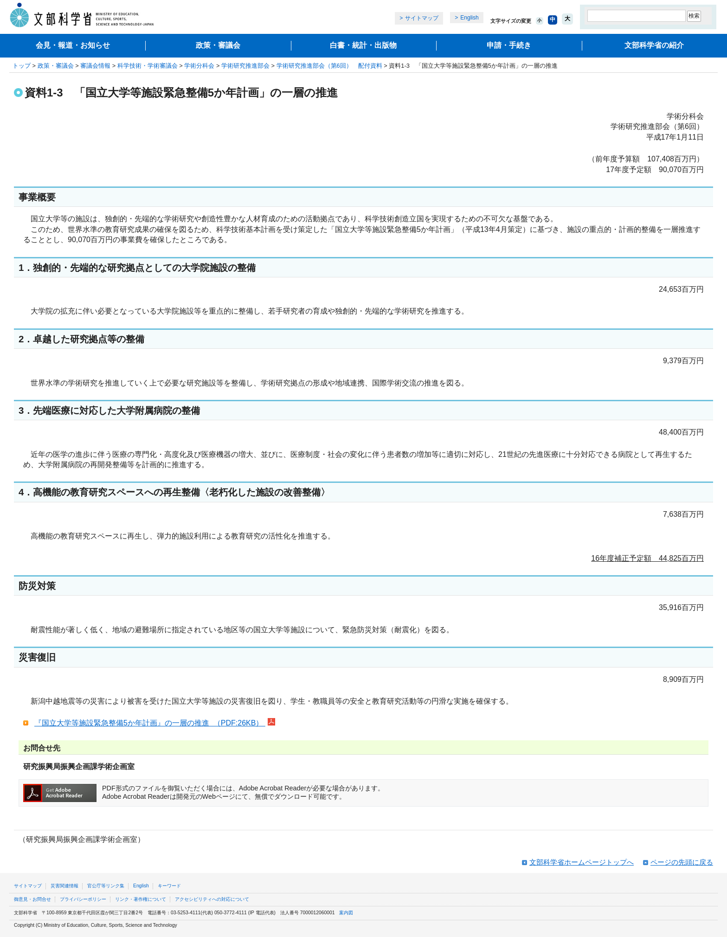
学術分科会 (199, 65)
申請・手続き (509, 45)
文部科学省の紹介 (654, 45)
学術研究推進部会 (245, 65)
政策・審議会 (218, 45)
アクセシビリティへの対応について (212, 899)
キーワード (169, 885)
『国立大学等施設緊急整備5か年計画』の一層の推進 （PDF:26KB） (149, 723)
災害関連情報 (64, 885)
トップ (22, 65)
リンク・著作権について (140, 899)
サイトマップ (421, 18)
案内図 (346, 912)
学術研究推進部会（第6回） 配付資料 (329, 65)
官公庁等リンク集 (105, 885)
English (469, 17)
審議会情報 (95, 65)
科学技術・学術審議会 (147, 65)
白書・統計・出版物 (363, 45)
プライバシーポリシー (83, 899)
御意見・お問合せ (32, 899)
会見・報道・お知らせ (73, 45)
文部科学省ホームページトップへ (581, 862)
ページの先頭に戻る (681, 862)
